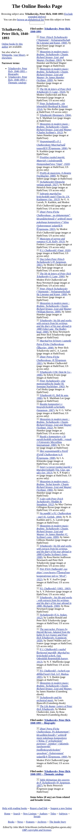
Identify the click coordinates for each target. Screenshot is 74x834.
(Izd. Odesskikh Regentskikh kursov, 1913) (53, 655)
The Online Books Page (37, 6)
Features (30, 821)
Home (7, 813)
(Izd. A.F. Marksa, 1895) (53, 673)
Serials (37, 816)
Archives (41, 821)
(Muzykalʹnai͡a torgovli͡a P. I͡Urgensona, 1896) (52, 145)
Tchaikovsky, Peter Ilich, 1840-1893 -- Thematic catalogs (17, 80)
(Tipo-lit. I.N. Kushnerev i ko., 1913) (53, 196)
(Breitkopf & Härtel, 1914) (52, 106)
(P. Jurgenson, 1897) (53, 783)
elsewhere (7, 57)
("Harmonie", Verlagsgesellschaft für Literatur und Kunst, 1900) (53, 40)
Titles (53, 813)
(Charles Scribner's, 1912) (54, 128)
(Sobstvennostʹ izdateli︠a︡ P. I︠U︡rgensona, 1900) (53, 742)
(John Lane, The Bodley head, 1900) (54, 326)
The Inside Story (57, 821)
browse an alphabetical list (30, 19)
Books (11, 821)
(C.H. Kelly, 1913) (51, 240)
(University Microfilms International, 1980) (54, 440)
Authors (43, 813)
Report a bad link (38, 808)
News (20, 821)
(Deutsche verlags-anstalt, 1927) (51, 183)
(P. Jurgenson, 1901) (51, 262)
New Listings (30, 813)
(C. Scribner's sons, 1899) (53, 531)
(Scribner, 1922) (54, 423)
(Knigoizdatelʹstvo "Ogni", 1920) (53, 160)
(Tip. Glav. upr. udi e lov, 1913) (54, 470)
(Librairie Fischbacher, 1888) (54, 174)
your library (19, 55)
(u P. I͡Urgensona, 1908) (52, 454)
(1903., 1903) (55, 588)
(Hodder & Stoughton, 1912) (50, 501)
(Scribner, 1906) (54, 485)
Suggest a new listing (61, 808)
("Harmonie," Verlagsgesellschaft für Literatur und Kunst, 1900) (53, 291)
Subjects (63, 813)
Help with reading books (14, 808)
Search (16, 813)
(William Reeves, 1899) (54, 307)
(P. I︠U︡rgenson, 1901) (51, 360)
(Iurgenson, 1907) (51, 407)
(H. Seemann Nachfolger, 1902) (51, 384)
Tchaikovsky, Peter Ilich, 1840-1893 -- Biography (17, 71)
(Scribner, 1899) (53, 75)
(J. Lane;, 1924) (54, 90)
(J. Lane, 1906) (54, 275)
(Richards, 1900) (54, 601)
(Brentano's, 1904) (55, 115)
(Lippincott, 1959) (53, 635)
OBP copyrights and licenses (36, 830)
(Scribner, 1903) (53, 55)
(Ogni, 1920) (55, 250)
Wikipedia (7, 55)
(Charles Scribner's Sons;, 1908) (54, 552)
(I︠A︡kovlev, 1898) (54, 344)
